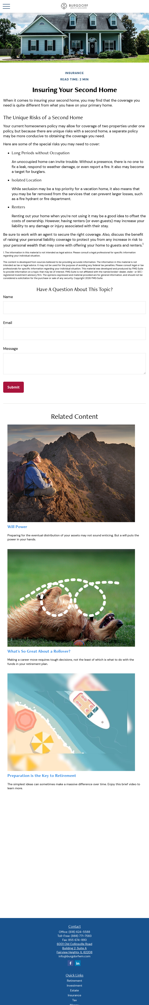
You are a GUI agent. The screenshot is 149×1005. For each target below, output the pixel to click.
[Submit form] (13, 387)
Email (7, 322)
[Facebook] (70, 963)
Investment (74, 985)
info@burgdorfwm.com (74, 956)
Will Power (17, 526)
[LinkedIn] (78, 963)
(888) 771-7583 (81, 936)
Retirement (74, 981)
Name (8, 296)
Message (10, 348)
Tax (74, 1000)
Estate (74, 990)
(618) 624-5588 (79, 932)
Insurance (74, 995)
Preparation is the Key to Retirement (41, 775)
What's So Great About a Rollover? (38, 651)
